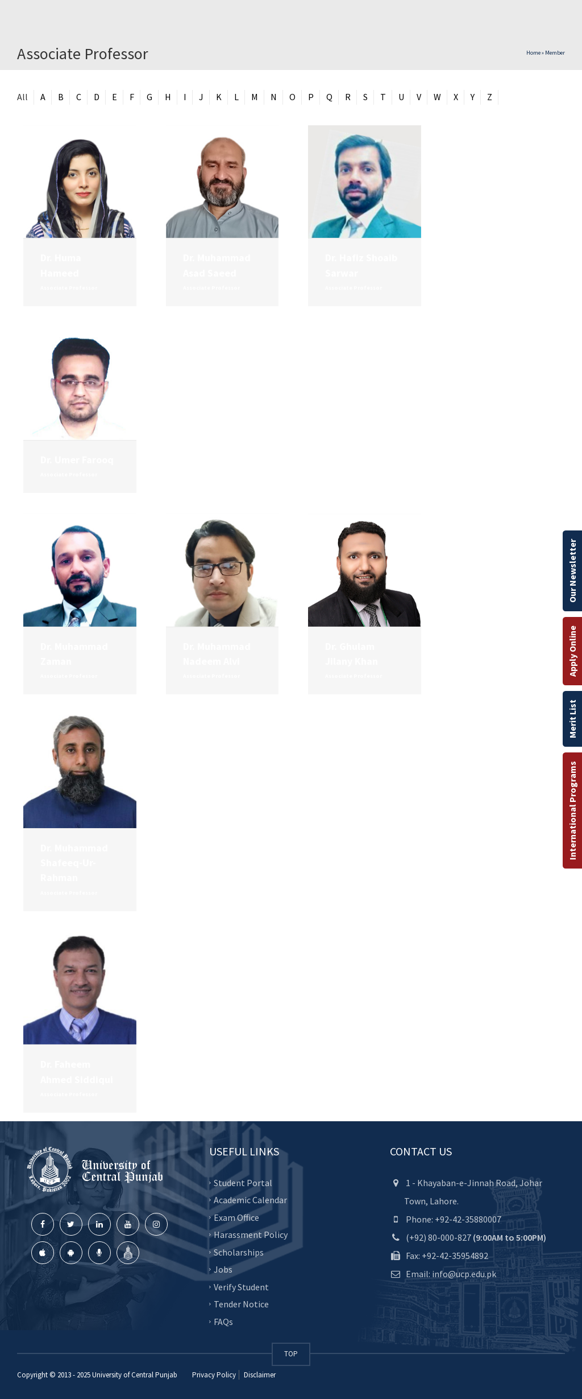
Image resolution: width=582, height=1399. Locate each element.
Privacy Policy (214, 1375)
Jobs (223, 1269)
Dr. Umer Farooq (77, 459)
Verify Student (241, 1286)
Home (533, 52)
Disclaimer (259, 1375)
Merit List (572, 719)
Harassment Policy (251, 1234)
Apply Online (572, 651)
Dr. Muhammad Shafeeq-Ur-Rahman (74, 862)
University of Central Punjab (134, 1375)
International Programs (572, 810)
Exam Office (236, 1217)
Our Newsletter (572, 571)
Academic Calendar (250, 1199)
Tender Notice (241, 1304)
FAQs (223, 1321)
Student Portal (243, 1182)
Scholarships (239, 1251)
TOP (291, 1354)
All (22, 96)
